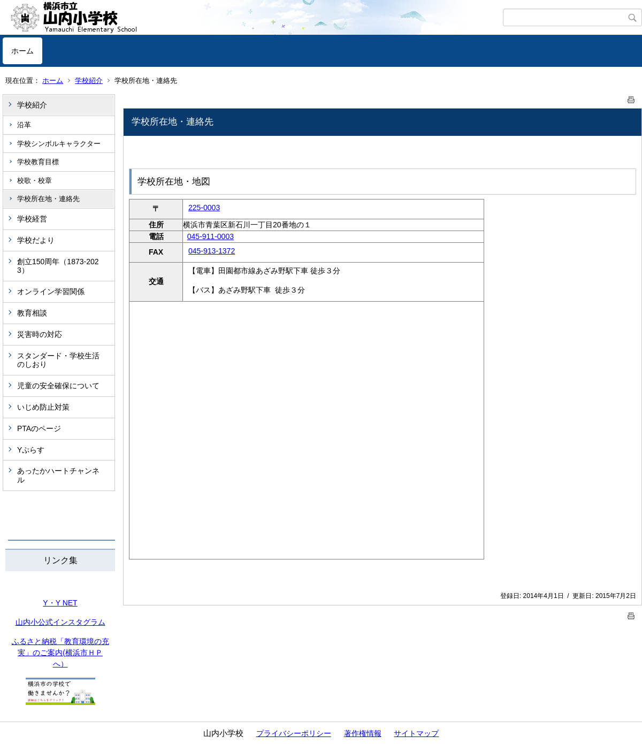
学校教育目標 (38, 162)
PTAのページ (39, 428)
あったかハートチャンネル (58, 475)
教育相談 (32, 313)
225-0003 (204, 207)
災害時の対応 (39, 334)
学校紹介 (89, 80)
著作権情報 (362, 733)
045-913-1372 (211, 251)
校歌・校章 (34, 181)
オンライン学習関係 (51, 291)
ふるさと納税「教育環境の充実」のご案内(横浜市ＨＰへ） (60, 652)
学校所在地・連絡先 (48, 199)
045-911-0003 (210, 236)
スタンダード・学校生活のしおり (58, 360)
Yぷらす (30, 450)
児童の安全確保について (58, 385)
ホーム (22, 51)
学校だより (36, 240)
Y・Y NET (60, 603)
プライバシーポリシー (293, 733)
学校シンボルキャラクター (59, 144)
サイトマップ (416, 733)
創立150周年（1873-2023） (58, 266)
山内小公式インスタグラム (60, 622)
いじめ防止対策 (43, 407)
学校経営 (32, 218)
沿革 (24, 125)
